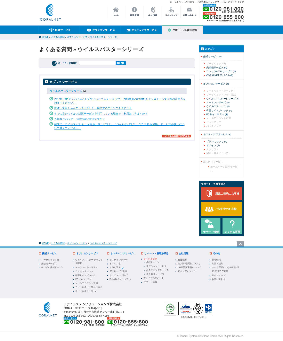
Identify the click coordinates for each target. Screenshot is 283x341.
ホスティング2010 (119, 275)
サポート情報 (211, 231)
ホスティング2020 (119, 259)
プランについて (216, 141)
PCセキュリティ (217, 114)
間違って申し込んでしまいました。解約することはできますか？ (93, 108)
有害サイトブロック (219, 110)
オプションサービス (77, 37)
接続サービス (212, 56)
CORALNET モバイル (219, 75)
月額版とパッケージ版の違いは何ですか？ (79, 118)
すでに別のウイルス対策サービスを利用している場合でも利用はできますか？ (101, 113)
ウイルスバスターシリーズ (103, 37)
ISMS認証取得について (189, 267)
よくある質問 (58, 37)
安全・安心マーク (187, 271)
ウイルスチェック (217, 106)
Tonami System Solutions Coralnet (200, 336)
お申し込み (117, 267)
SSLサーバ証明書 (118, 271)
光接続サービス (216, 67)
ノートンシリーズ (217, 102)
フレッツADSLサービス (221, 71)
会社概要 (182, 259)
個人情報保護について (189, 263)
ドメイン (213, 145)
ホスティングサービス (217, 134)
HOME (45, 37)
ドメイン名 (115, 263)
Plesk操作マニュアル (120, 279)
